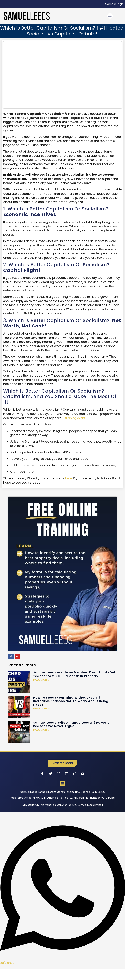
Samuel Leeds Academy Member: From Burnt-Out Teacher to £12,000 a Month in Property (74, 674)
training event (75, 418)
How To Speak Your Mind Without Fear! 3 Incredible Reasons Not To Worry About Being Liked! (70, 701)
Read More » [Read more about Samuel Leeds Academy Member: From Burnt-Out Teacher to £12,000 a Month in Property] (41, 680)
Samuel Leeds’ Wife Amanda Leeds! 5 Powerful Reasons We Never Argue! (72, 724)
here (68, 478)
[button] (110, 16)
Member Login (114, 4)
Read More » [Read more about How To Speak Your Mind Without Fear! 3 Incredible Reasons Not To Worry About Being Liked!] (41, 708)
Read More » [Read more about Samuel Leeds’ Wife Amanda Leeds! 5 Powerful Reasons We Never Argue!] (41, 730)
